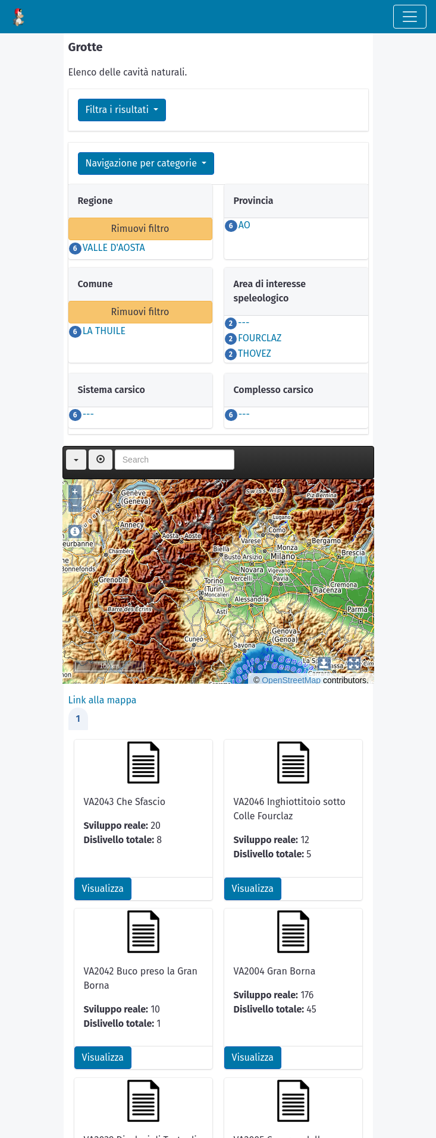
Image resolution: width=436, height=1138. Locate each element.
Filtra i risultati (119, 109)
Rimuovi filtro (140, 228)
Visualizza (103, 888)
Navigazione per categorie (143, 163)
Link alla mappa (102, 700)
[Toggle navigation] (409, 17)
